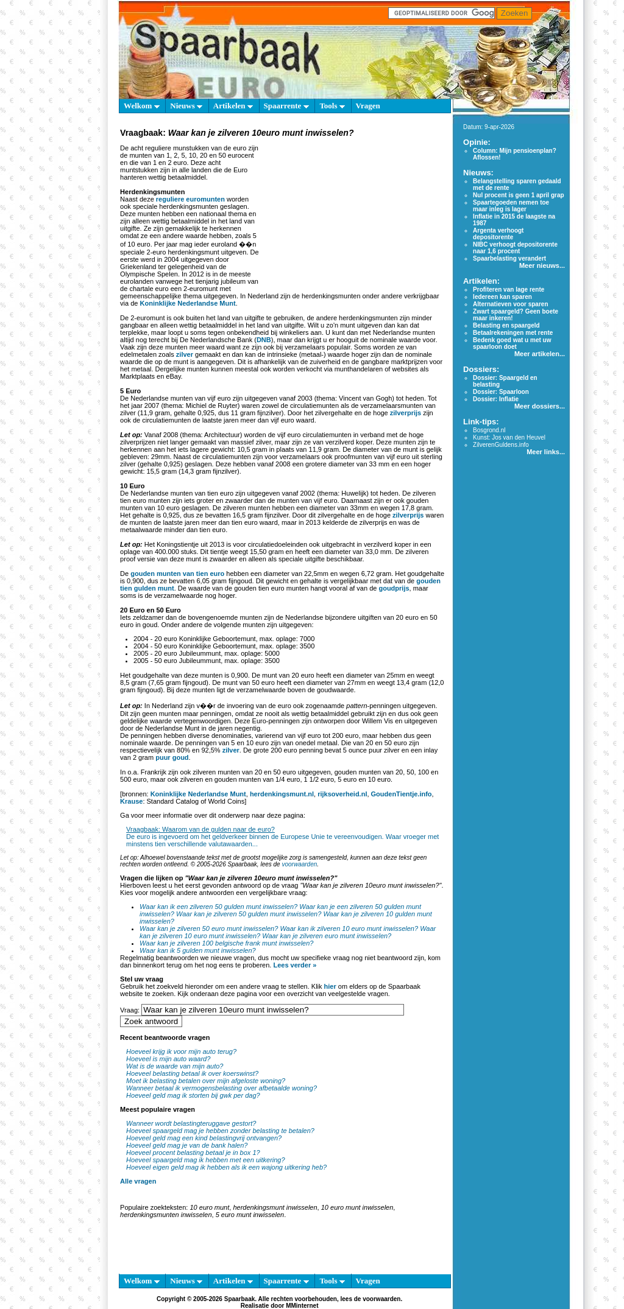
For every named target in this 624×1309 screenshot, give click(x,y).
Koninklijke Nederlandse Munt (188, 303)
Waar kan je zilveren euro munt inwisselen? (326, 935)
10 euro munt (209, 1207)
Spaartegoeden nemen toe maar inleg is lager (511, 205)
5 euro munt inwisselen (250, 1214)
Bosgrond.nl (489, 430)
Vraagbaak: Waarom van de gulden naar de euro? (200, 829)
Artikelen (233, 105)
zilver (184, 354)
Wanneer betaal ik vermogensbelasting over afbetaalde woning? (221, 1088)
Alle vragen (138, 1181)
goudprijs (393, 588)
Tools (331, 105)
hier (330, 986)
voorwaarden (299, 864)
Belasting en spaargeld (506, 325)
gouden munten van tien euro (177, 573)
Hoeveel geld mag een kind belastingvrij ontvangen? (204, 1138)
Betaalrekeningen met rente (513, 332)
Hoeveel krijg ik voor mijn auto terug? (181, 1051)
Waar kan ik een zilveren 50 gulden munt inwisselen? (218, 906)
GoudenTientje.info (401, 794)
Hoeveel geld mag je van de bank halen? (186, 1145)
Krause (131, 801)
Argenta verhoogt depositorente (498, 233)
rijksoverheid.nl (342, 794)
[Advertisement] (353, 215)
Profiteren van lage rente (508, 289)
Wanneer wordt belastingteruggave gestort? (191, 1123)
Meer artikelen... (539, 353)
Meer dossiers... (539, 406)
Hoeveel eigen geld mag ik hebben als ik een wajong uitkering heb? (226, 1167)
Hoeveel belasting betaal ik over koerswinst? (192, 1073)
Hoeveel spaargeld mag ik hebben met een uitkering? (205, 1159)
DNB (264, 339)
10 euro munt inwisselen (357, 1207)
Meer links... (545, 451)
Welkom (141, 105)
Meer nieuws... (542, 265)
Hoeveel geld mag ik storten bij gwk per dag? (193, 1095)
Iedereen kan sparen (502, 296)
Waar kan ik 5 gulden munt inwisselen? (198, 950)
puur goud (171, 757)
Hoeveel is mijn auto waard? (168, 1058)
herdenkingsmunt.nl (282, 794)
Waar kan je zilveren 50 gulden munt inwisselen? (248, 914)
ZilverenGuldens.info (501, 444)
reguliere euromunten (190, 199)
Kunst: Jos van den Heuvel (509, 437)
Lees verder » (294, 965)
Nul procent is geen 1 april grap (518, 195)
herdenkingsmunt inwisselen (275, 1207)
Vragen (368, 105)
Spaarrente (286, 105)
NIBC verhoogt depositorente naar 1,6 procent (515, 247)
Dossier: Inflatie (496, 399)
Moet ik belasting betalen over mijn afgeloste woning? (205, 1080)
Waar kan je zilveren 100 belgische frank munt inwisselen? (226, 943)
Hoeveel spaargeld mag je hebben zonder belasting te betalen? (220, 1130)
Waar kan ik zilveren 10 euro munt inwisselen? (349, 928)
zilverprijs (405, 412)
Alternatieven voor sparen (510, 304)
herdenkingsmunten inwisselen (165, 1214)
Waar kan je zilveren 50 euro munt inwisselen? (209, 928)
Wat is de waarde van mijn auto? (174, 1066)
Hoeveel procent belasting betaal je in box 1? (193, 1152)
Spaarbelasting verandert (509, 258)
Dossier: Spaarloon (501, 391)
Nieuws (186, 105)
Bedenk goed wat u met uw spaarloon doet (512, 343)
